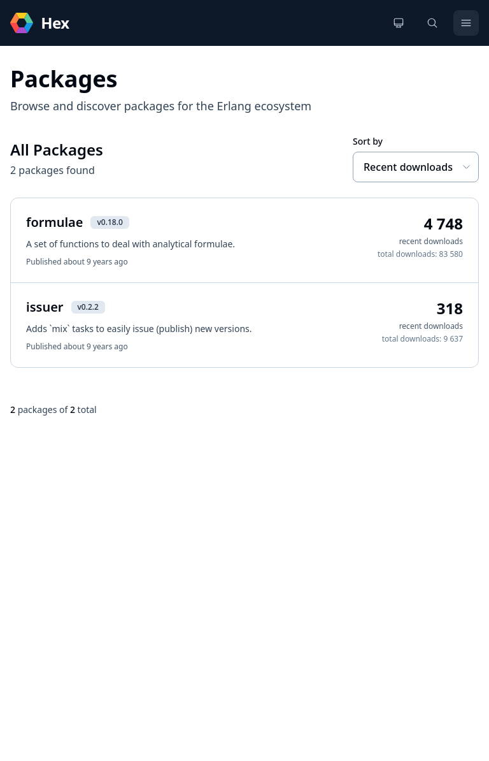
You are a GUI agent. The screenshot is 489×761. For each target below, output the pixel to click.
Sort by (368, 141)
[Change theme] (398, 23)
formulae (54, 222)
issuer (45, 306)
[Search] (432, 23)
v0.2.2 (88, 306)
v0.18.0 (109, 222)
